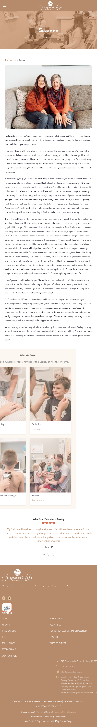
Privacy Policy (36, 716)
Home (5, 618)
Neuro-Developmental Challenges (69, 630)
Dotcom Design (66, 721)
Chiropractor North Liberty (26, 701)
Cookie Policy (48, 716)
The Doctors (9, 630)
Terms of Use (61, 716)
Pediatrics (55, 624)
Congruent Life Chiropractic (65, 711)
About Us (7, 624)
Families (54, 637)
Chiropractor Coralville (48, 706)
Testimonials (10, 60)
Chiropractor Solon (74, 701)
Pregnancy (56, 618)
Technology (8, 643)
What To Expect (58, 643)
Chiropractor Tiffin (52, 701)
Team (4, 637)
